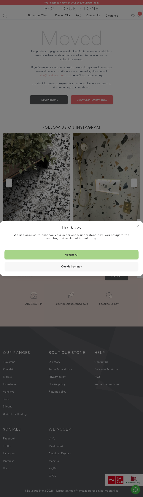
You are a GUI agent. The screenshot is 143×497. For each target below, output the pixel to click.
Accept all (71, 255)
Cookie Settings (71, 266)
